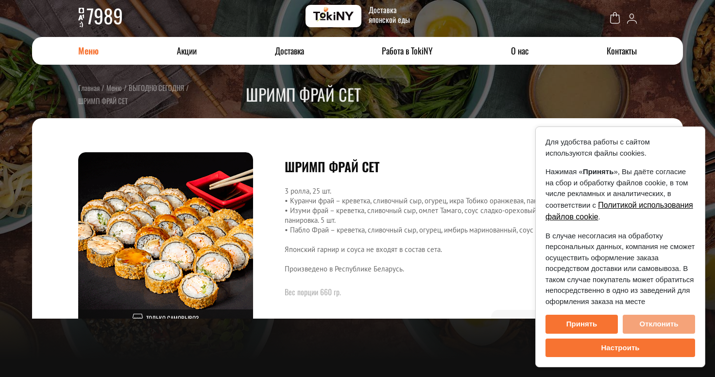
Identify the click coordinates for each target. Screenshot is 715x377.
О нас (519, 50)
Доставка (289, 50)
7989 (104, 15)
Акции (187, 50)
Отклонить (658, 324)
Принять (581, 324)
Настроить (620, 347)
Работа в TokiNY (407, 50)
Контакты (622, 50)
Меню (88, 50)
